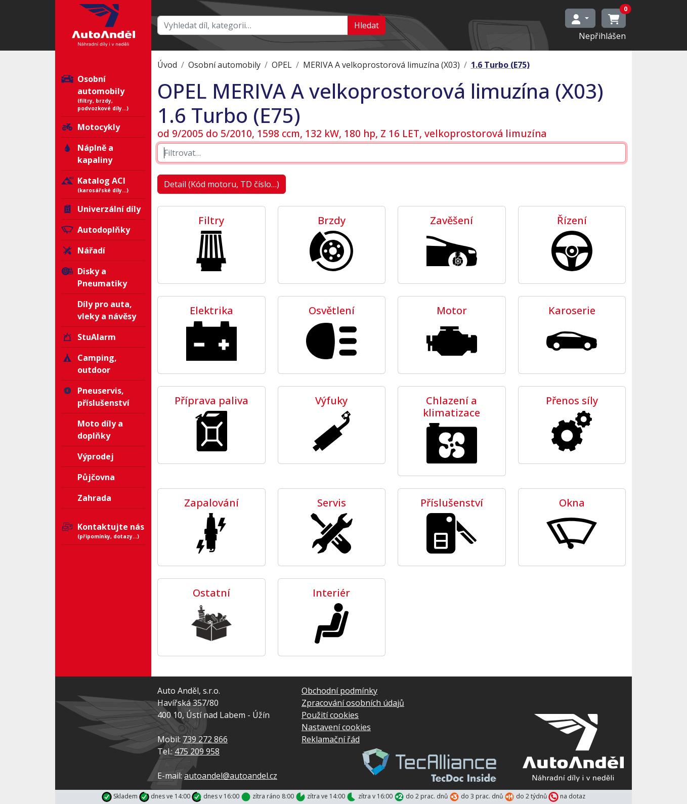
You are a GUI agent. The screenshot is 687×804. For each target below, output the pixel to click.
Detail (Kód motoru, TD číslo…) (221, 184)
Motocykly (90, 127)
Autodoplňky (95, 229)
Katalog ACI (103, 184)
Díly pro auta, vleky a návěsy (106, 310)
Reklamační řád (331, 739)
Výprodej (95, 456)
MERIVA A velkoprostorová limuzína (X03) (381, 64)
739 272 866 (205, 739)
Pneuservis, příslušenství (95, 396)
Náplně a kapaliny (87, 153)
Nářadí (83, 250)
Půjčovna (96, 477)
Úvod (167, 64)
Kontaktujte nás (103, 530)
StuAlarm (88, 337)
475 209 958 (197, 751)
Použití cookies (330, 715)
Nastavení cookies (336, 727)
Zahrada (94, 497)
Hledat (366, 25)
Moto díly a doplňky (100, 429)
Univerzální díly (101, 209)
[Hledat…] (252, 25)
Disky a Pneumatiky (94, 277)
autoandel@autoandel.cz (230, 775)
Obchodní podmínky (339, 690)
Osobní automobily (103, 92)
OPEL (282, 64)
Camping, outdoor (89, 363)
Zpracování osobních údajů (353, 702)
